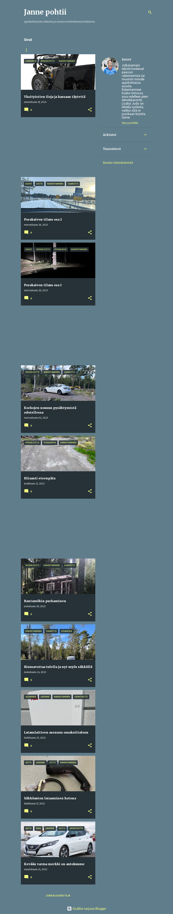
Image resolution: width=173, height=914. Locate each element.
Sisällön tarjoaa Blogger (86, 908)
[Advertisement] (56, 147)
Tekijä (67, 50)
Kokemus (49, 50)
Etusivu (29, 50)
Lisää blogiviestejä (58, 895)
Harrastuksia (89, 50)
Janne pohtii (45, 12)
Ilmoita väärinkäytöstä (118, 162)
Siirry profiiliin (130, 122)
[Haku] (150, 12)
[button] (90, 110)
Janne (126, 59)
